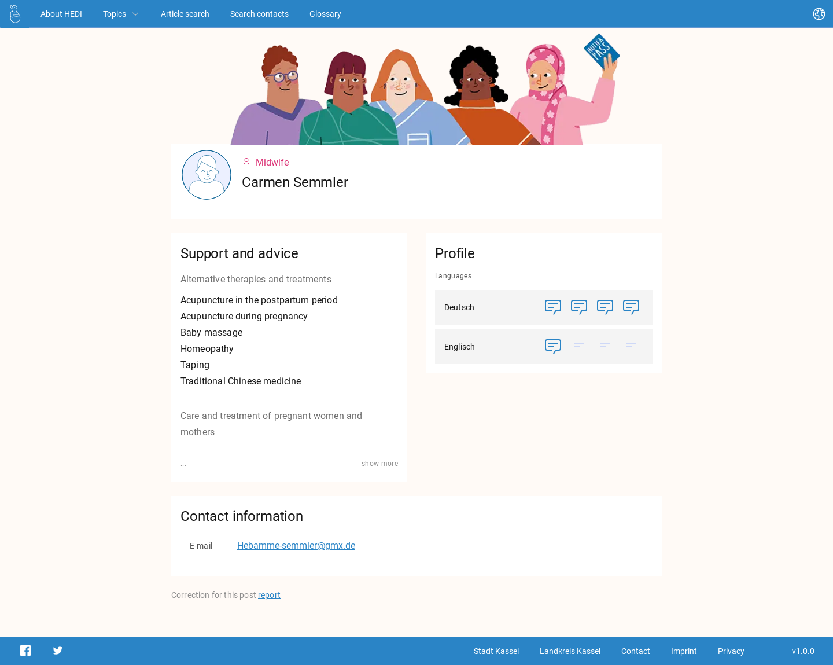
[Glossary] (325, 13)
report (269, 595)
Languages (453, 276)
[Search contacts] (259, 13)
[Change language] (819, 14)
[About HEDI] (61, 13)
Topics (121, 14)
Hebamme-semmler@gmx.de (296, 545)
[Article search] (185, 13)
